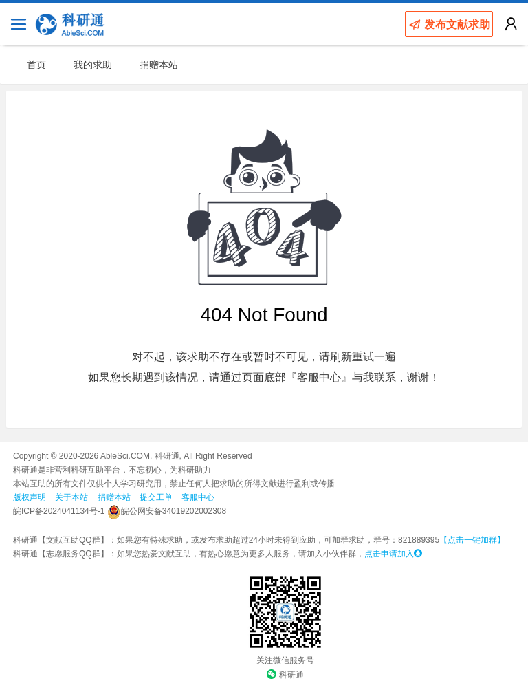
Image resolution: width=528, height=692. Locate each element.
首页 (36, 64)
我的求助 (93, 64)
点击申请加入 (393, 554)
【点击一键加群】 (472, 540)
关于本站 (71, 497)
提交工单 (156, 497)
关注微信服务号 (285, 660)
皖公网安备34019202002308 (166, 511)
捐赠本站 (159, 64)
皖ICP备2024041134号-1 (58, 511)
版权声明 (29, 497)
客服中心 (198, 497)
